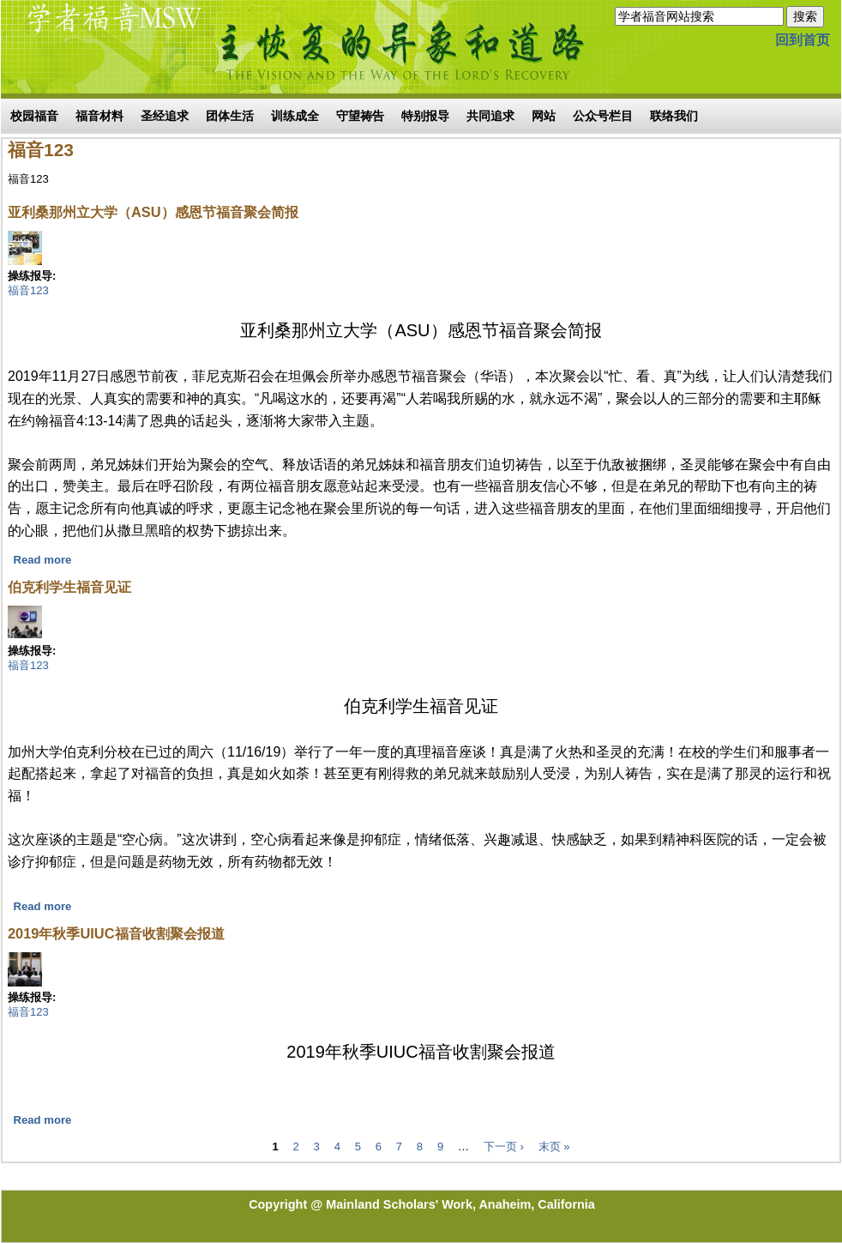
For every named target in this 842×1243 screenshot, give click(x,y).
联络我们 (674, 116)
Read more (43, 559)
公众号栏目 (603, 116)
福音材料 (99, 116)
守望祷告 (360, 116)
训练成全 (295, 116)
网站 (544, 116)
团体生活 (230, 116)
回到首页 (802, 40)
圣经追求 (165, 116)
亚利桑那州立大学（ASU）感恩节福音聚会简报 (153, 212)
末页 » (554, 1146)
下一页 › (504, 1146)
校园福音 (34, 116)
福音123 (28, 290)
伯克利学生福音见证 (69, 586)
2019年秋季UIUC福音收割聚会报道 (116, 933)
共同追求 (490, 116)
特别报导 (425, 116)
